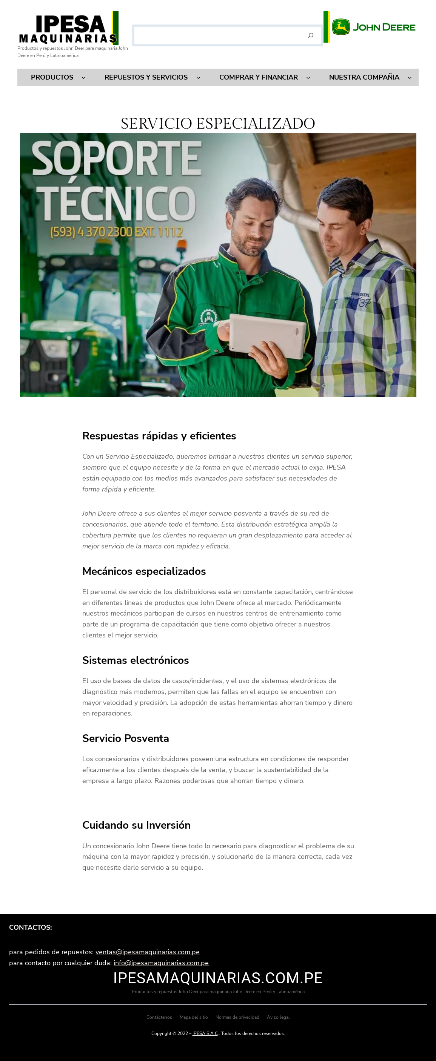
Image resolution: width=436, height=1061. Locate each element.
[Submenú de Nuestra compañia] (410, 77)
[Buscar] (310, 35)
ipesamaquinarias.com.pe (218, 978)
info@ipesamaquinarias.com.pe (161, 962)
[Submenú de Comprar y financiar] (308, 77)
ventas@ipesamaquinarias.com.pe (148, 952)
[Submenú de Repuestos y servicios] (198, 77)
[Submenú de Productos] (84, 77)
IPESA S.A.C (205, 1033)
